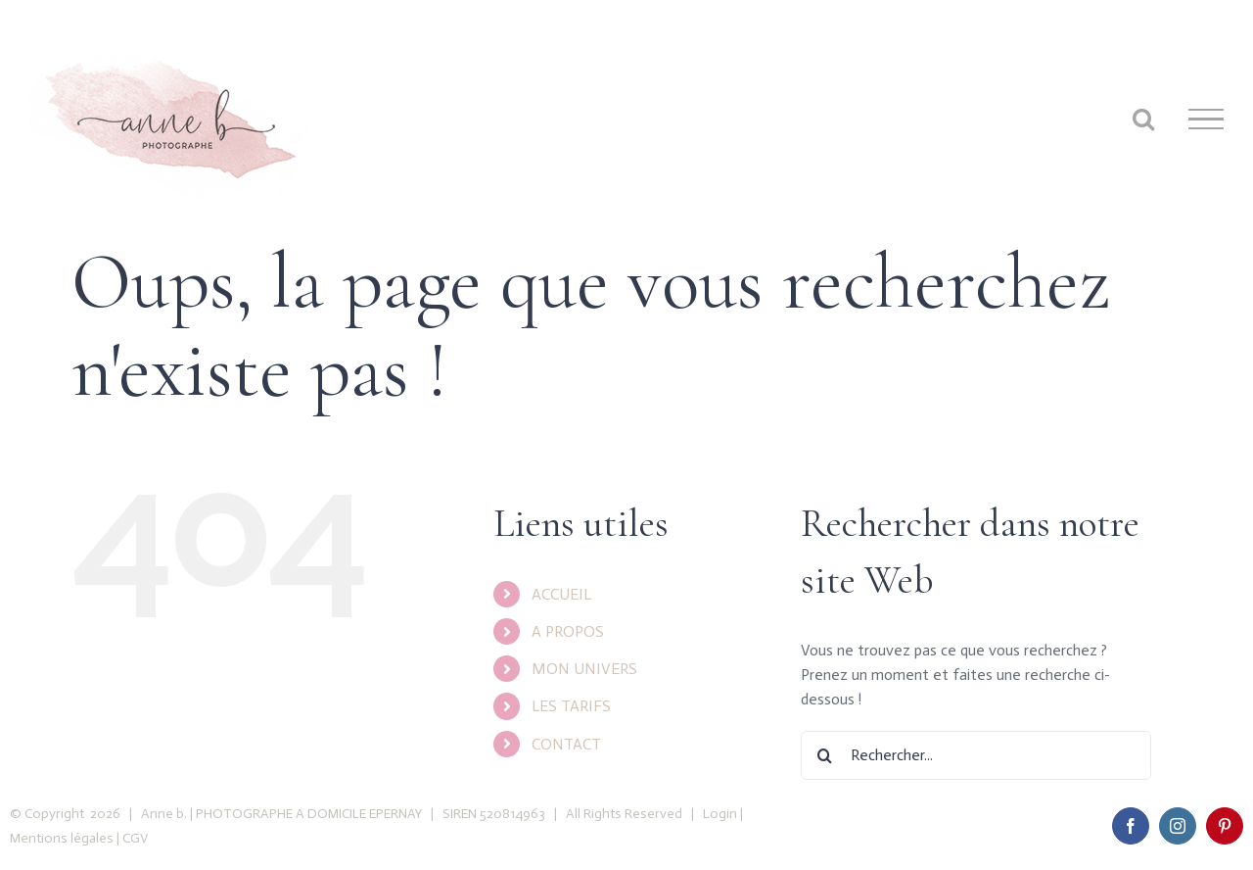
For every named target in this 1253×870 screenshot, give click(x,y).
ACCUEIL (561, 594)
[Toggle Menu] (1206, 119)
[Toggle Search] (1143, 118)
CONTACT (566, 744)
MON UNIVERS (584, 668)
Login (720, 813)
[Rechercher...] (976, 755)
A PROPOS (568, 631)
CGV (135, 838)
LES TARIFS (571, 706)
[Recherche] (825, 755)
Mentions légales (62, 838)
